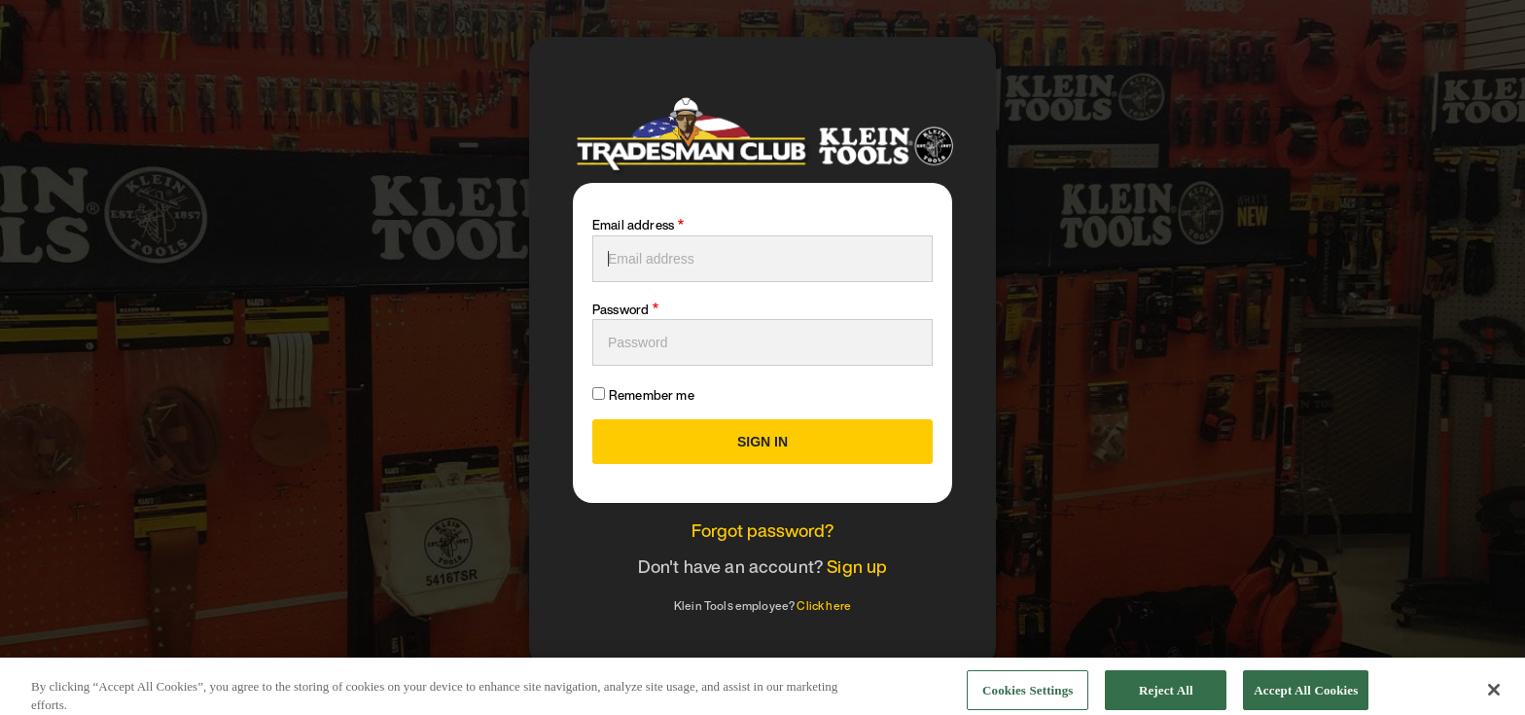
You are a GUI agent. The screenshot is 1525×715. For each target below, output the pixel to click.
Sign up (857, 566)
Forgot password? (763, 530)
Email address (633, 225)
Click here (824, 605)
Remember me (651, 395)
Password (620, 310)
